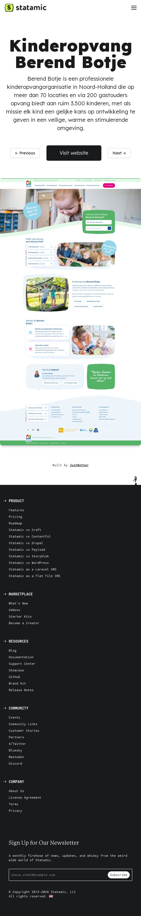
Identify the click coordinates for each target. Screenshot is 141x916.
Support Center (22, 663)
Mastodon (16, 757)
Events (14, 717)
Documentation (21, 657)
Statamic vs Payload (27, 549)
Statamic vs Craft (25, 530)
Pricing (15, 516)
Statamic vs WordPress (29, 563)
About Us (16, 791)
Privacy (15, 810)
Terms (13, 804)
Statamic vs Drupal (26, 543)
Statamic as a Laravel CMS (33, 569)
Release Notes (21, 690)
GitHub (14, 677)
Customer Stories (24, 730)
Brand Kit (17, 683)
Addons (14, 610)
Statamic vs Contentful (30, 536)
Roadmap (15, 523)
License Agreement (25, 797)
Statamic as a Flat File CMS (34, 576)
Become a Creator (24, 623)
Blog (12, 650)
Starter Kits (20, 616)
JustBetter (79, 465)
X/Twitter (17, 744)
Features (16, 510)
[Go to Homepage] (25, 8)
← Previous (25, 153)
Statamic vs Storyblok (29, 556)
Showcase (16, 670)
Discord (15, 763)
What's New (18, 603)
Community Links (23, 724)
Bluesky (15, 750)
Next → (119, 153)
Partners (16, 737)
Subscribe (118, 875)
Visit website (74, 153)
